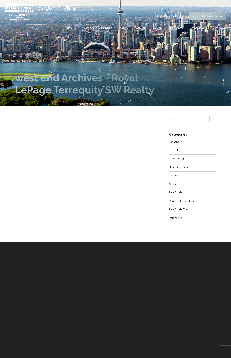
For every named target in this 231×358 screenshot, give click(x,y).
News (172, 184)
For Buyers (175, 141)
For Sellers (175, 150)
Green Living (176, 158)
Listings (157, 27)
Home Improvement (180, 167)
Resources (198, 27)
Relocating (176, 27)
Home (68, 27)
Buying (141, 27)
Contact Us (219, 27)
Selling (124, 27)
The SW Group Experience (96, 27)
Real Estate (175, 192)
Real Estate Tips (178, 209)
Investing (174, 175)
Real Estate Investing (181, 201)
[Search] (213, 119)
